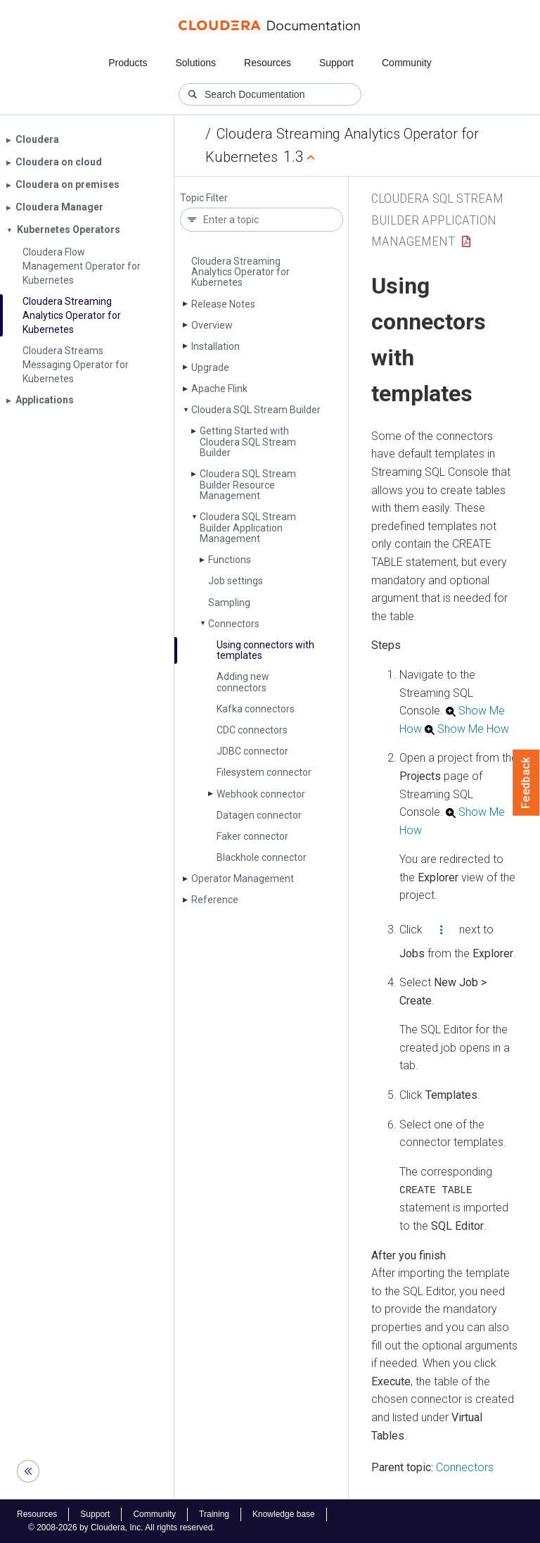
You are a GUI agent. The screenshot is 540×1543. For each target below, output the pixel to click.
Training (214, 1514)
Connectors (233, 623)
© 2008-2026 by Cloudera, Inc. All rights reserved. (121, 1527)
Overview (212, 325)
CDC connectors (252, 730)
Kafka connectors (256, 708)
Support (336, 62)
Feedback (526, 783)
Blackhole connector (262, 857)
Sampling (229, 602)
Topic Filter (204, 198)
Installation (215, 346)
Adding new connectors (243, 682)
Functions (229, 559)
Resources (267, 62)
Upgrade (210, 367)
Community (407, 62)
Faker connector (252, 836)
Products (127, 62)
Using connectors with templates (265, 650)
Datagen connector (259, 815)
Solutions (195, 62)
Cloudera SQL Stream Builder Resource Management (248, 484)
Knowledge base (283, 1514)
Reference (214, 899)
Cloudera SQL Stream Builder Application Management (248, 527)
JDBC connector (252, 751)
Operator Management (242, 878)
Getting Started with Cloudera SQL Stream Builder (248, 441)
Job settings (235, 580)
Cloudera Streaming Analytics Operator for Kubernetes (240, 272)
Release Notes (223, 304)
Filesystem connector (264, 772)
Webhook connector (261, 794)
